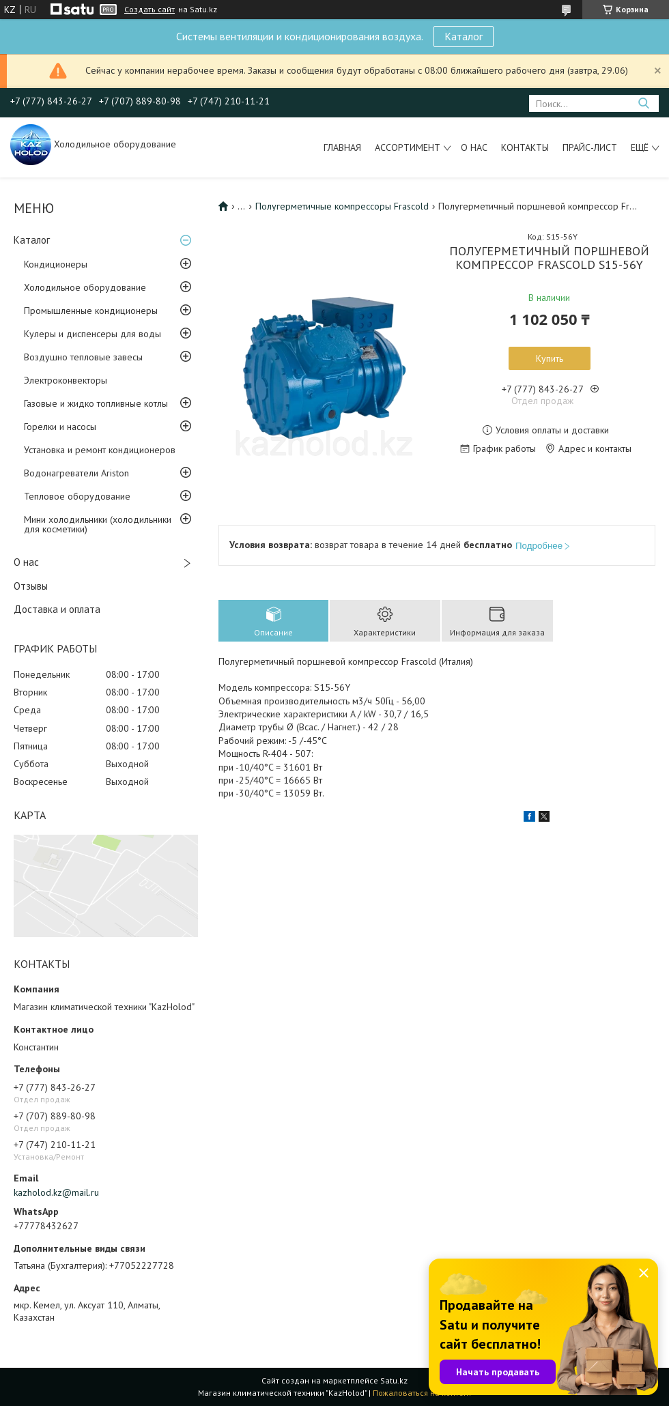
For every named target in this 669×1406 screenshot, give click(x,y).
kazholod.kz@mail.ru (56, 1192)
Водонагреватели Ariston (76, 473)
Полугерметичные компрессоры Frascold (342, 206)
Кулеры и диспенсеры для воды (92, 334)
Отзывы (31, 585)
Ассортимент (407, 147)
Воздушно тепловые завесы (83, 357)
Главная (342, 147)
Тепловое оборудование (77, 496)
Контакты (525, 147)
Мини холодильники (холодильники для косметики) (97, 524)
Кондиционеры (55, 264)
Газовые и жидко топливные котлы (96, 403)
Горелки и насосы (60, 426)
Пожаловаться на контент (422, 1393)
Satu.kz (394, 1380)
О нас (474, 147)
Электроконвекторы (65, 380)
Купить (549, 358)
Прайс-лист (590, 147)
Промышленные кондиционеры (91, 310)
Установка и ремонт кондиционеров (99, 450)
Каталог (463, 36)
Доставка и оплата (57, 609)
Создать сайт (149, 9)
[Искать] (643, 103)
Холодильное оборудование (85, 287)
